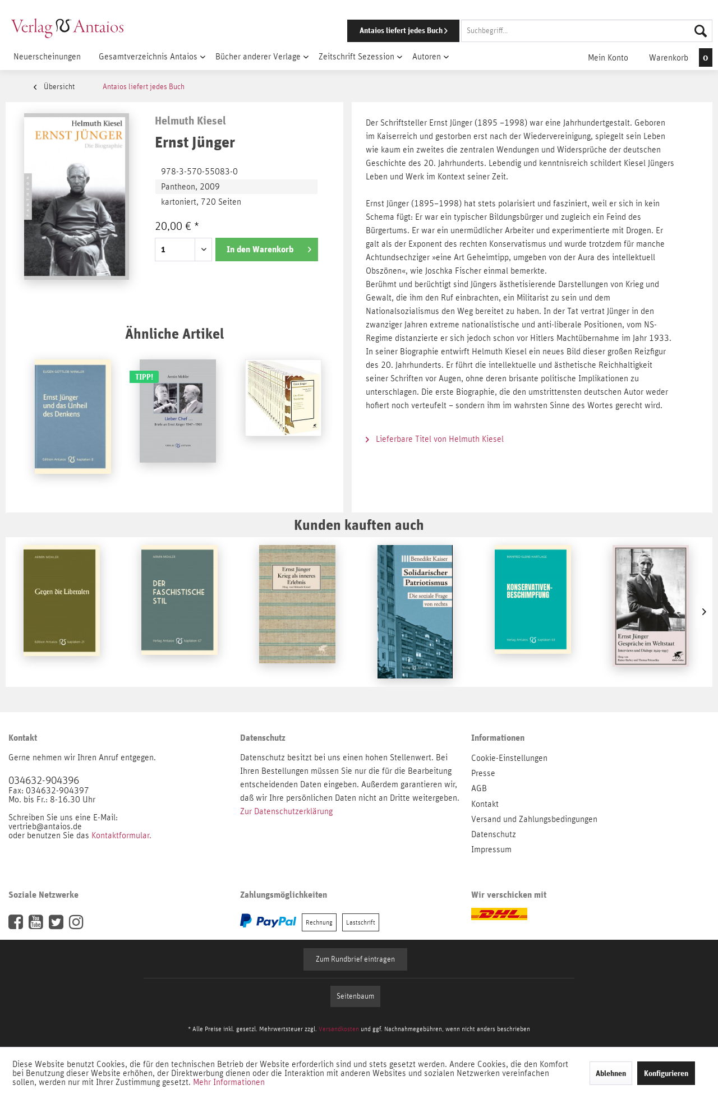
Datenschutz (493, 834)
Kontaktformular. (121, 835)
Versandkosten (339, 1029)
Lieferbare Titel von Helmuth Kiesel (435, 439)
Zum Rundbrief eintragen (355, 959)
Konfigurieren (666, 1073)
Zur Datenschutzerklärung (286, 811)
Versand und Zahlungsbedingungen (534, 819)
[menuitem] (514, 31)
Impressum (491, 849)
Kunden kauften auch (359, 524)
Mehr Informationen (229, 1082)
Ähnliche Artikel (174, 333)
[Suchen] (700, 31)
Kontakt (485, 804)
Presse (483, 773)
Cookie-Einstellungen (509, 758)
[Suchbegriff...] (586, 31)
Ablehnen (611, 1073)
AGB (479, 788)
